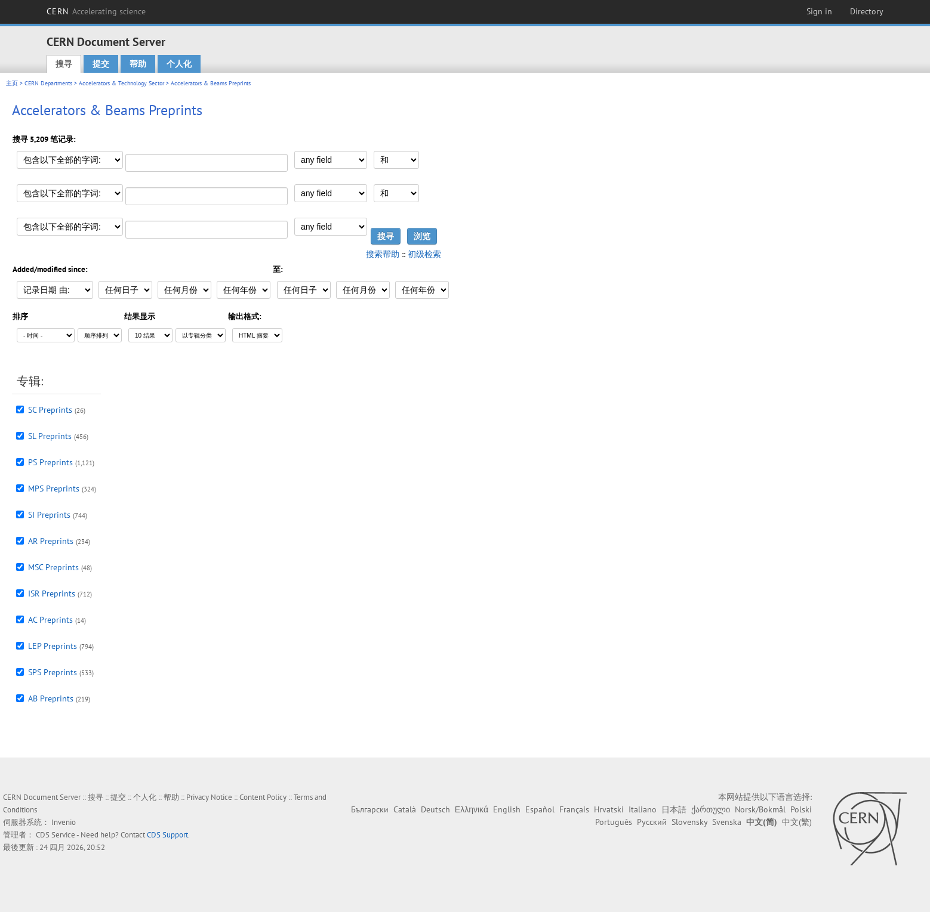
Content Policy (263, 797)
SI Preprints (49, 514)
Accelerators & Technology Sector (121, 83)
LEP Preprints (52, 646)
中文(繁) (797, 822)
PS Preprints (50, 462)
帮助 (138, 63)
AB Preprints (50, 698)
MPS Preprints (53, 488)
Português (613, 822)
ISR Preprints (51, 593)
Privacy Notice (209, 797)
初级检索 (424, 254)
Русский (652, 822)
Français (574, 809)
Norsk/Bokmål (760, 809)
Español (540, 809)
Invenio (63, 822)
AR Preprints (50, 541)
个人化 (179, 63)
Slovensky (689, 822)
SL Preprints (50, 436)
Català (404, 809)
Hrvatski (609, 809)
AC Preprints (50, 619)
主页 (12, 83)
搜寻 (64, 63)
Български (370, 809)
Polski (801, 809)
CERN (96, 11)
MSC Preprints (53, 567)
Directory (866, 11)
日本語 (673, 809)
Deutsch (435, 809)
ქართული (710, 809)
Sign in (819, 11)
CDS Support (167, 835)
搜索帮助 (382, 254)
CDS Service (55, 835)
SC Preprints (50, 409)
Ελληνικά (471, 809)
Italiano (643, 809)
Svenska (726, 822)
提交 (101, 63)
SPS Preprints (52, 672)
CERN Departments (48, 83)
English (507, 809)
